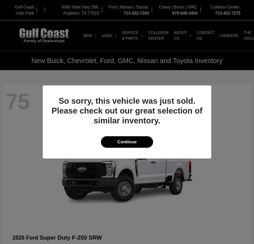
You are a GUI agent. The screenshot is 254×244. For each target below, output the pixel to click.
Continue (127, 141)
